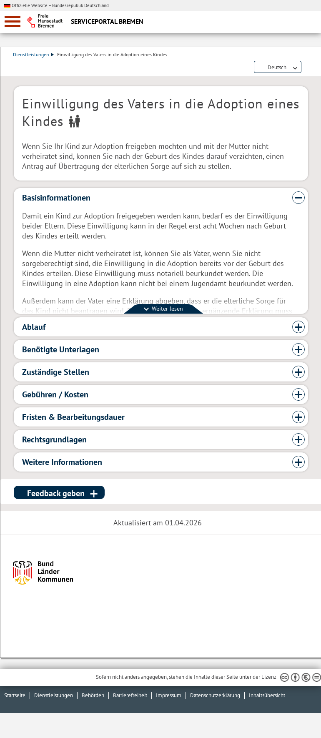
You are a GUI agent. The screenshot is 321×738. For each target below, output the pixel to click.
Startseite (14, 695)
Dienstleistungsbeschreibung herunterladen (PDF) (306, 67)
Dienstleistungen (34, 54)
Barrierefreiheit (130, 695)
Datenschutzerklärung (215, 695)
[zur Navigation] (12, 21)
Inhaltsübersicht (267, 695)
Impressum (168, 695)
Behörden (93, 695)
